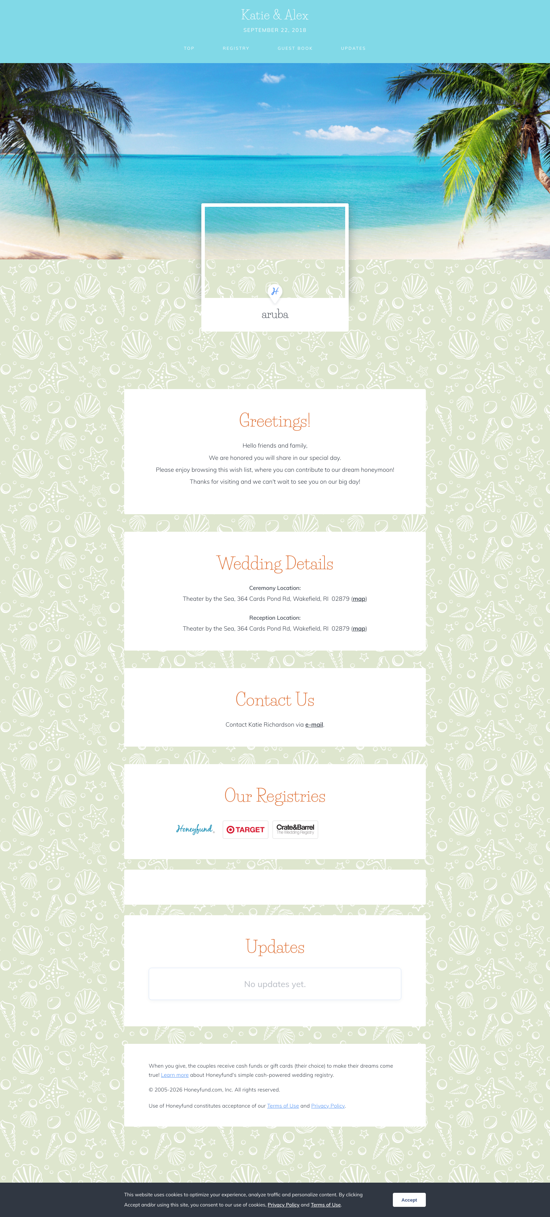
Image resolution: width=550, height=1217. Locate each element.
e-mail (314, 724)
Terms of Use (283, 1105)
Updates (353, 48)
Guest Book (295, 48)
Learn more (175, 1075)
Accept (409, 1200)
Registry (236, 48)
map (359, 599)
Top (189, 48)
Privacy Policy (327, 1105)
